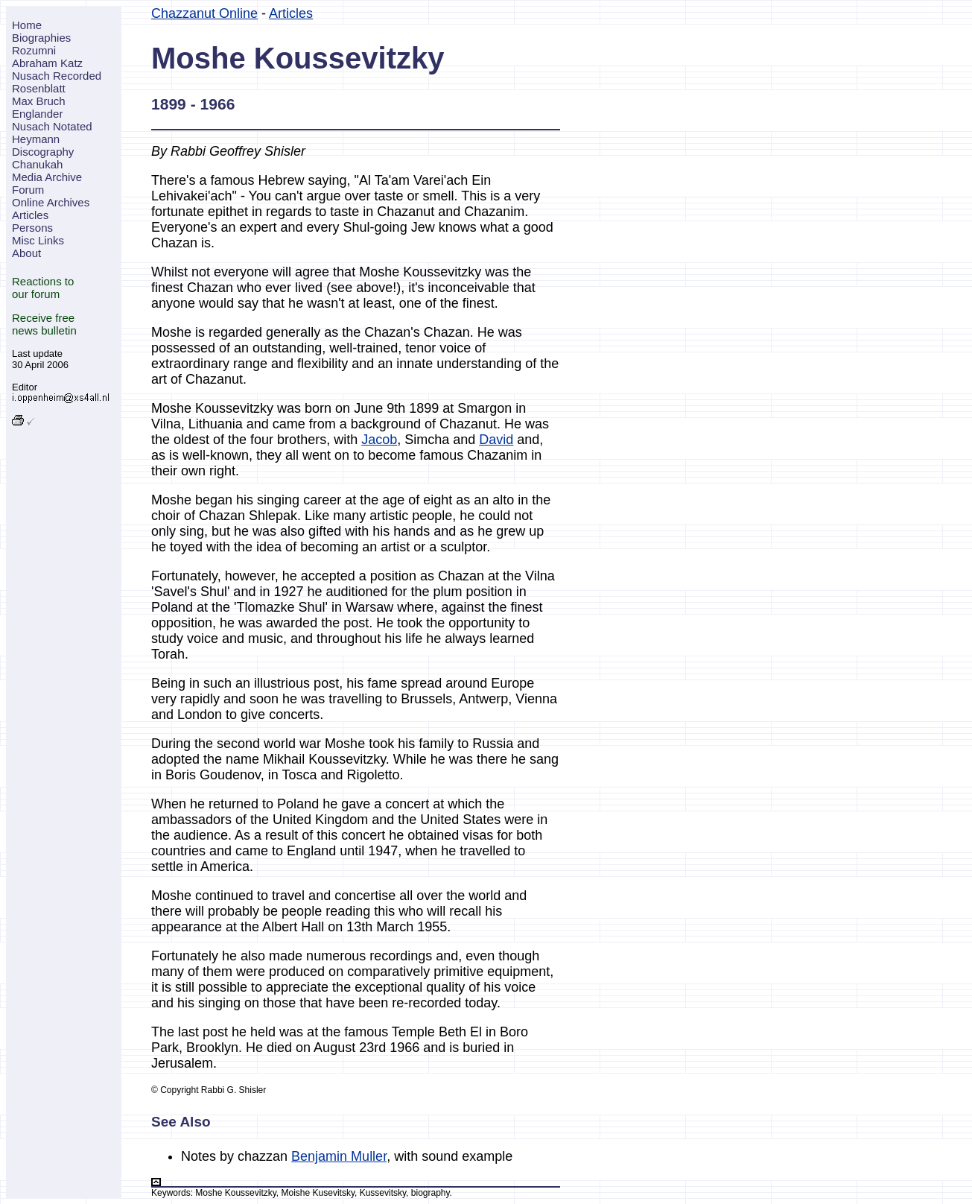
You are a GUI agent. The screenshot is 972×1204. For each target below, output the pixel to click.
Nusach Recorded (56, 75)
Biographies (41, 37)
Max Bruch (39, 101)
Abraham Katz (47, 63)
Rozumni (34, 50)
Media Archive (47, 177)
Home (27, 25)
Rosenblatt (39, 88)
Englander (37, 113)
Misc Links (38, 240)
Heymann (36, 139)
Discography (43, 151)
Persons (32, 227)
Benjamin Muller (339, 1156)
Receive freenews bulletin (44, 324)
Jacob (379, 439)
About (26, 253)
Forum (28, 189)
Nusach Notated (52, 126)
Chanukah (37, 164)
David (496, 439)
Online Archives (50, 202)
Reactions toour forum (43, 287)
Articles (30, 215)
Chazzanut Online (204, 13)
